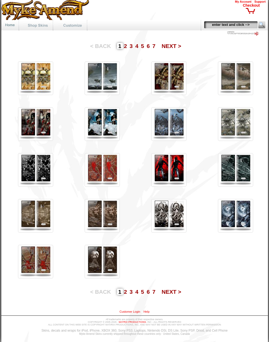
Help (146, 311)
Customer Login (129, 311)
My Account (243, 1)
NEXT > (171, 46)
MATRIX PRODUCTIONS (132, 322)
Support (260, 1)
